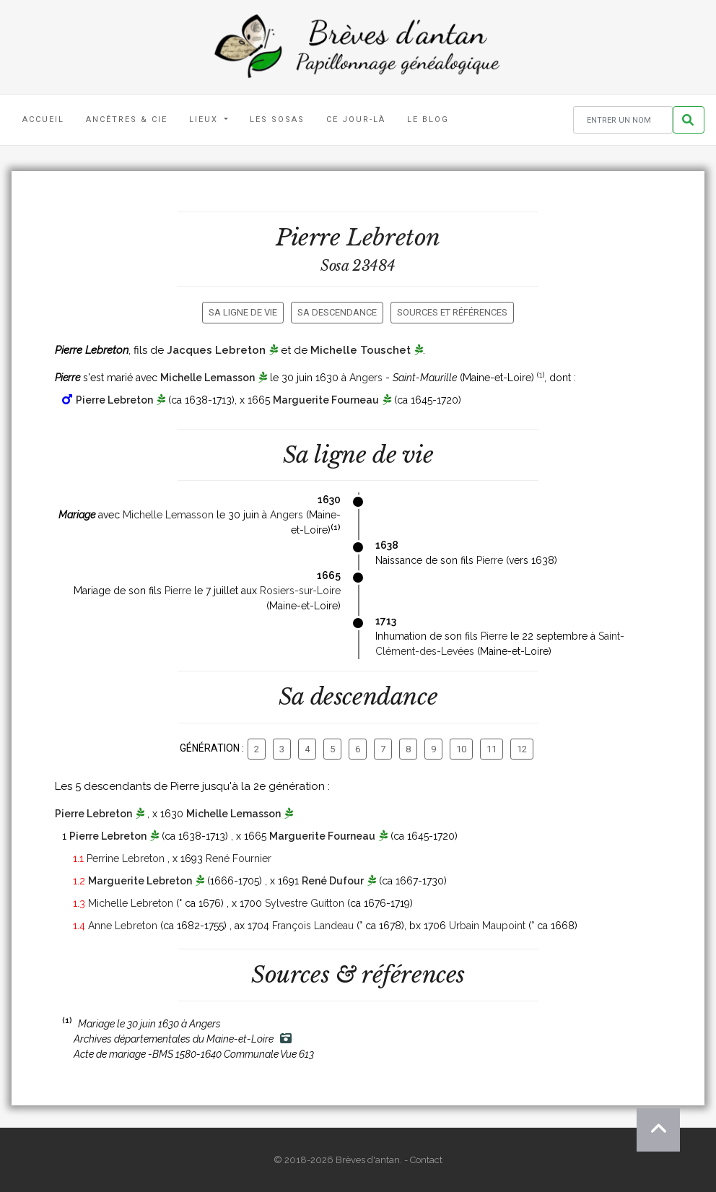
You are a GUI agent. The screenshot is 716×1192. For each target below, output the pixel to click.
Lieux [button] (205, 119)
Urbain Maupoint (487, 925)
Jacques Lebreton (216, 350)
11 (491, 749)
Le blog (428, 119)
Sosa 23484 (358, 265)
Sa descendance (337, 312)
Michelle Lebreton (130, 903)
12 (522, 749)
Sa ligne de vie (243, 312)
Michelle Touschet (360, 350)
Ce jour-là (355, 119)
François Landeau (313, 925)
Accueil (43, 119)
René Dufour (333, 881)
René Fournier (238, 858)
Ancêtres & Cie (126, 119)
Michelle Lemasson (207, 377)
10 (461, 749)
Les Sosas (277, 119)
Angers (366, 377)
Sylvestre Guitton (304, 903)
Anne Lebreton (122, 925)
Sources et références (452, 312)
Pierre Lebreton (114, 400)
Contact (426, 1159)
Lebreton (393, 237)
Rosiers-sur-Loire (300, 590)
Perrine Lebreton (126, 858)
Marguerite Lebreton (140, 881)
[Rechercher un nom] (623, 120)
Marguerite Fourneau (326, 400)
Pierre (489, 560)
